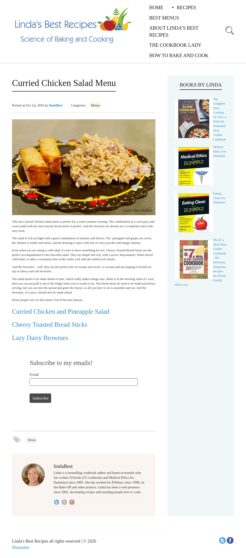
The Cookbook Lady (175, 45)
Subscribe (40, 398)
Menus (95, 105)
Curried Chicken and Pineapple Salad (60, 311)
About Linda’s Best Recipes (173, 31)
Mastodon (20, 547)
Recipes (186, 7)
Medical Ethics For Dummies (219, 151)
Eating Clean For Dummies (219, 198)
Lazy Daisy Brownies (40, 337)
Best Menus (164, 17)
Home (156, 7)
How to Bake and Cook (179, 55)
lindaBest (55, 105)
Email (34, 374)
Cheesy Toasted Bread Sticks (49, 324)
